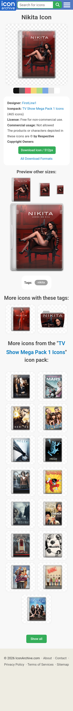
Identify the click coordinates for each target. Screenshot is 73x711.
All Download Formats (36, 159)
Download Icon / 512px (37, 150)
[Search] (57, 4)
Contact (61, 658)
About (47, 658)
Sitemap (63, 664)
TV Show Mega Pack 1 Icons (43, 108)
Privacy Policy (14, 664)
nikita (41, 282)
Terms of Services (40, 664)
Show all (36, 639)
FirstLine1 (29, 103)
